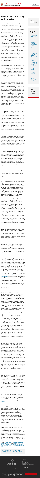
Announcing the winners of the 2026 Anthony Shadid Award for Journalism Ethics (34, 56)
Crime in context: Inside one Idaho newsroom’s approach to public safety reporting (34, 76)
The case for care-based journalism (33, 49)
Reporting (3, 443)
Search (31, 20)
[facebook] (22, 467)
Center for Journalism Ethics (13, 4)
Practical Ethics (20, 442)
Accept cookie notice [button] (31, 473)
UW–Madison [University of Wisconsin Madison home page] (7, 0)
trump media (19, 445)
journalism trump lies (8, 444)
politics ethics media (7, 445)
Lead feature (10, 442)
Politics (16, 442)
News (14, 442)
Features (6, 442)
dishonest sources (17, 443)
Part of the (12, 468)
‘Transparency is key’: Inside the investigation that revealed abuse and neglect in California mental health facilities (34, 40)
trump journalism (14, 445)
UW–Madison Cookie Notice (13, 475)
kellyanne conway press (16, 444)
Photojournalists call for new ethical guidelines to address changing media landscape (34, 66)
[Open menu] (20, 8)
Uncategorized (7, 443)
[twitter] (25, 467)
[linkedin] (27, 467)
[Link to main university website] (12, 465)
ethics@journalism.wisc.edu (29, 464)
